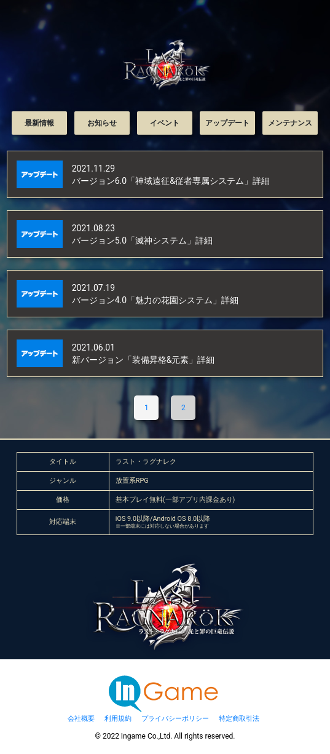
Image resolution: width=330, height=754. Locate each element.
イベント (164, 123)
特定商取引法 (239, 719)
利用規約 (118, 719)
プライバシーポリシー (175, 719)
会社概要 (81, 719)
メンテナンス (290, 123)
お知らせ (102, 123)
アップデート (227, 123)
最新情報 (39, 123)
